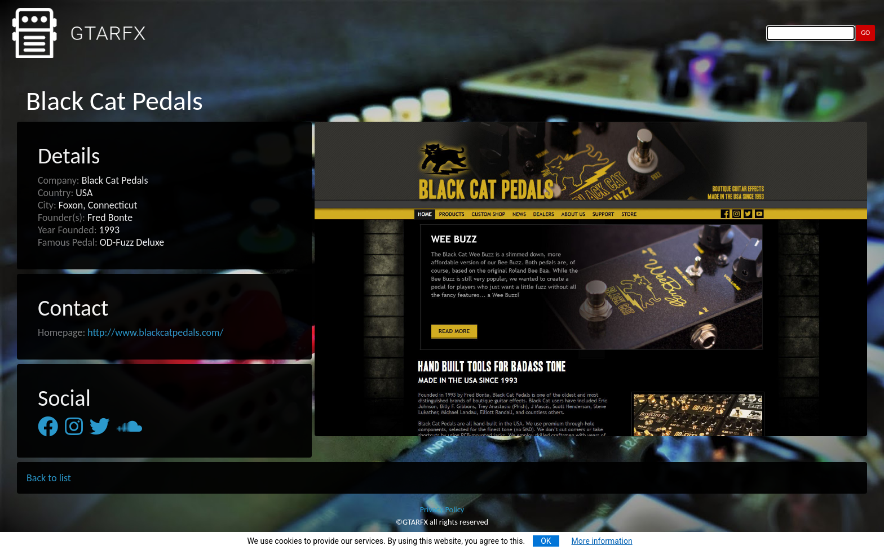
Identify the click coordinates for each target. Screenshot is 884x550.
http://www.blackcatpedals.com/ (155, 332)
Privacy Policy (442, 509)
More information (602, 540)
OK (546, 540)
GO (865, 32)
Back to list (48, 478)
